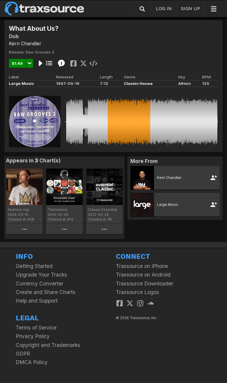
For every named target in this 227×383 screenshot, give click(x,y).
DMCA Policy (32, 362)
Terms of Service (36, 327)
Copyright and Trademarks (48, 345)
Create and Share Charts (45, 292)
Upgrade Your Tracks (41, 275)
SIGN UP (190, 8)
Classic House (138, 83)
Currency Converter (39, 283)
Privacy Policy (33, 336)
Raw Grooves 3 (40, 52)
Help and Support (37, 301)
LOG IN (164, 8)
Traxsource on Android (143, 275)
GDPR (23, 353)
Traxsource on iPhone (142, 266)
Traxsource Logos (137, 292)
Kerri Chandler (25, 43)
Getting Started (34, 266)
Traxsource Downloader (144, 283)
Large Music (21, 83)
